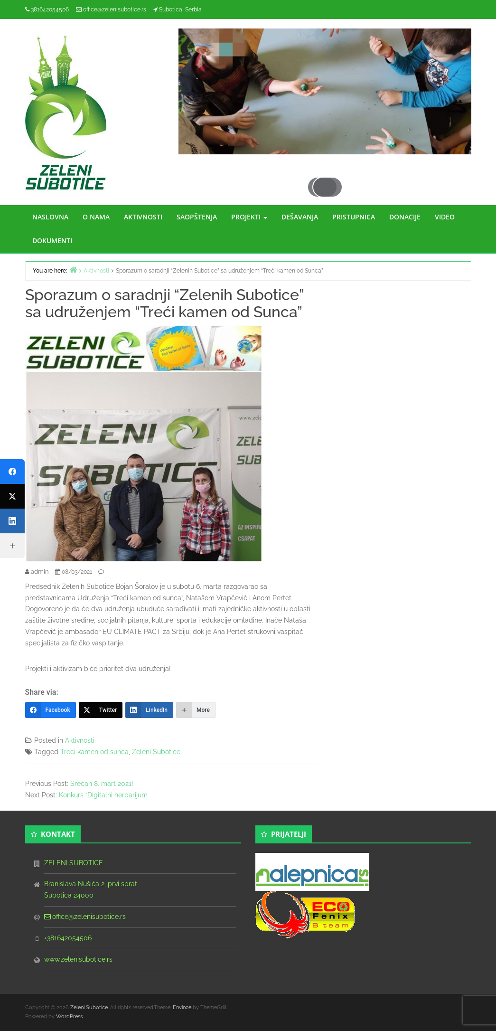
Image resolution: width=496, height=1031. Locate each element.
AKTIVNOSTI (143, 216)
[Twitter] (101, 710)
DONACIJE (405, 216)
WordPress (69, 1016)
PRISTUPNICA (353, 216)
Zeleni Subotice (156, 752)
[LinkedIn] (149, 710)
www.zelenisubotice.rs (78, 959)
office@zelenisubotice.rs (114, 9)
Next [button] (345, 126)
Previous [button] (304, 126)
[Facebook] (50, 710)
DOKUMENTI (52, 240)
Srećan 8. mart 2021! (101, 783)
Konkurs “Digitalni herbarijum (103, 795)
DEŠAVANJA (299, 216)
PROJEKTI (249, 216)
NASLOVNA (50, 216)
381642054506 (50, 9)
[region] (324, 100)
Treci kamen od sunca (94, 752)
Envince (182, 1007)
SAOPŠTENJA (197, 216)
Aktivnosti (79, 740)
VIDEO (445, 216)
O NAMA (96, 216)
